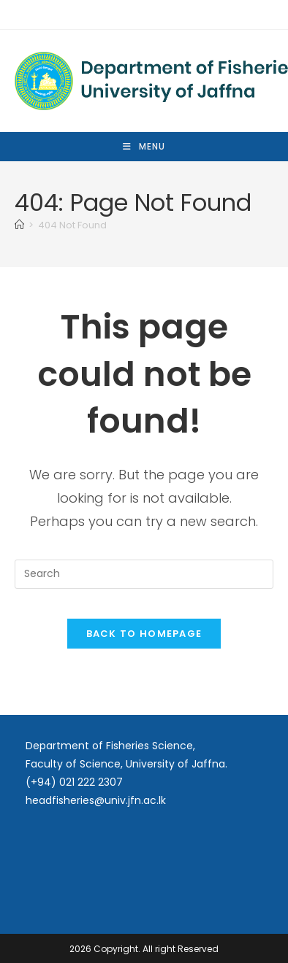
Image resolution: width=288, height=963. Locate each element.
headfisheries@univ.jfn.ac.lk (96, 800)
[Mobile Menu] (144, 146)
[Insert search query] (144, 574)
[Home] (19, 225)
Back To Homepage (144, 634)
